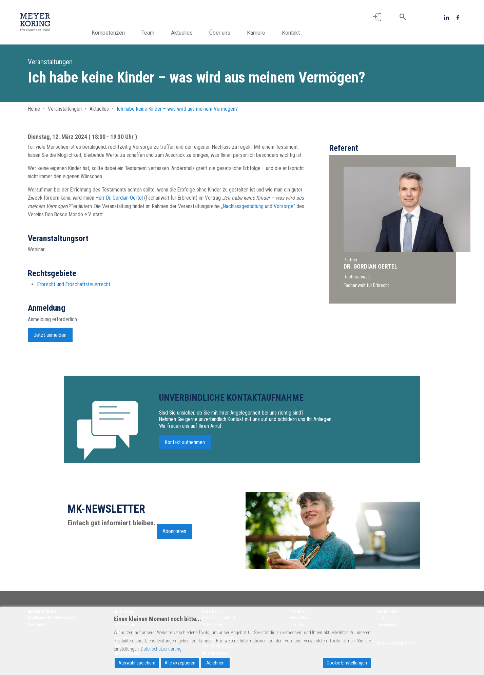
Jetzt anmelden (50, 338)
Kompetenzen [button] (121, 33)
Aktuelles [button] (195, 33)
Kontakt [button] (304, 33)
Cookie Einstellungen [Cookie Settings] (347, 662)
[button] (377, 17)
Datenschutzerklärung (161, 649)
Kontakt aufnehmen (185, 445)
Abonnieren (174, 534)
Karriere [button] (269, 33)
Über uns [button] (232, 33)
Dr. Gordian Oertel (124, 198)
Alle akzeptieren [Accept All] (179, 662)
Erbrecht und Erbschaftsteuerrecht (73, 288)
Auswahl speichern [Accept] (136, 662)
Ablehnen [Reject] (215, 662)
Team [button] (160, 33)
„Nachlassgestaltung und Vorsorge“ (258, 206)
